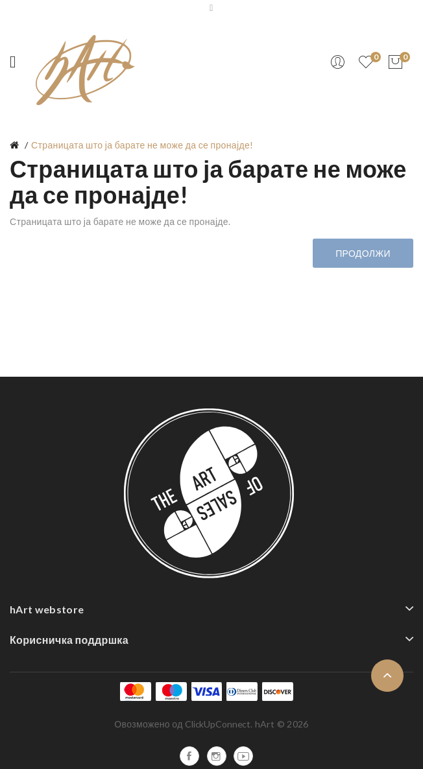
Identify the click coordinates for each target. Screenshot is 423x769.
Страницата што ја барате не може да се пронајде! (142, 144)
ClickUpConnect (217, 723)
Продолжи (363, 253)
